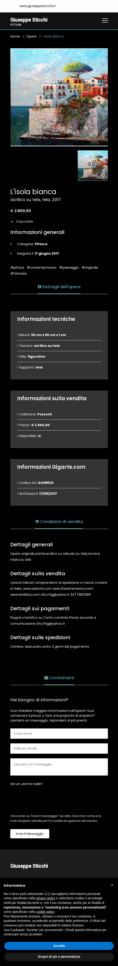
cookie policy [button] (45, 912)
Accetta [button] (59, 946)
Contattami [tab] (59, 677)
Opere (31, 36)
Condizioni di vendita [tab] (59, 521)
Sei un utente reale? (26, 784)
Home (15, 36)
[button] (112, 885)
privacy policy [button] (45, 898)
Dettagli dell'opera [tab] (59, 286)
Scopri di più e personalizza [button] (59, 956)
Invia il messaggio (30, 833)
